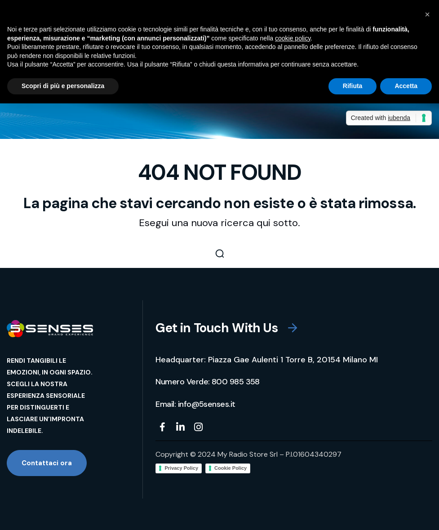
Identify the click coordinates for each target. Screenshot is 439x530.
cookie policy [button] (292, 38)
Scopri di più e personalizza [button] (63, 85)
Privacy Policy (181, 468)
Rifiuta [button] (353, 85)
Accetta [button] (406, 85)
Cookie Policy (230, 468)
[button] (219, 253)
